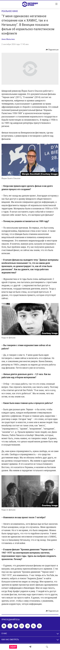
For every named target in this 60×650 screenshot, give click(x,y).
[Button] (52, 49)
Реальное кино (10, 11)
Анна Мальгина (8, 39)
